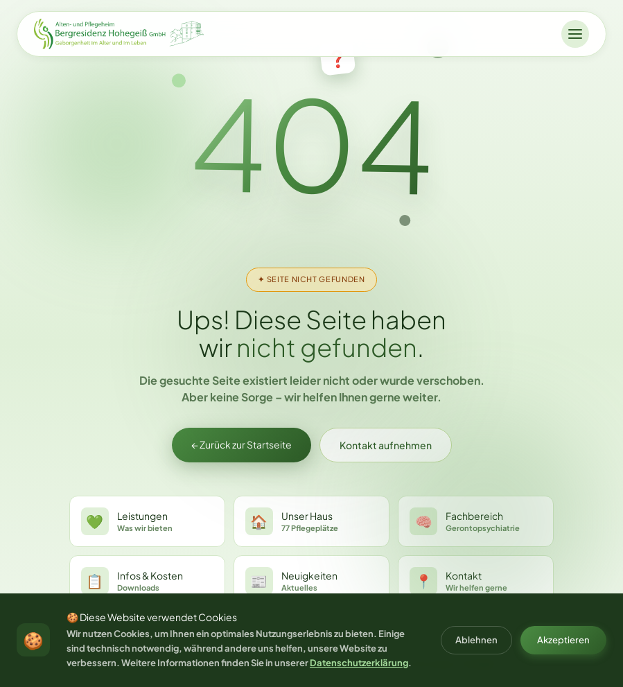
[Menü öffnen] (575, 34)
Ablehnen (476, 639)
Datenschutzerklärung (359, 662)
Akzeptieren (563, 639)
